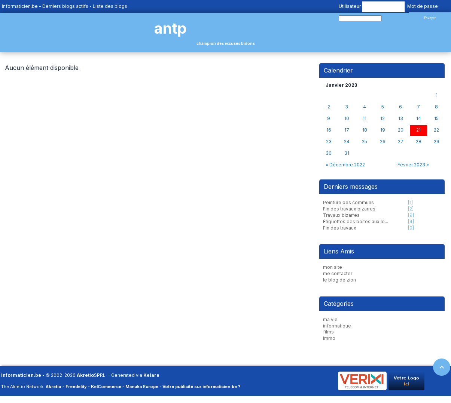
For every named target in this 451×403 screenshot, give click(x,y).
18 (364, 130)
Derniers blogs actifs (65, 6)
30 (329, 153)
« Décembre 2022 (345, 164)
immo (329, 338)
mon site (332, 267)
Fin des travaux (339, 228)
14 (418, 118)
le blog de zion (339, 280)
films (328, 332)
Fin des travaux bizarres (349, 209)
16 (328, 130)
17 (346, 130)
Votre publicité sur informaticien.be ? (201, 386)
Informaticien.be (20, 6)
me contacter (337, 273)
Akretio (85, 375)
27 (400, 141)
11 (364, 118)
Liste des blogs (110, 6)
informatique (337, 326)
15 (436, 118)
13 (400, 118)
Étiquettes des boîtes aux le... (355, 221)
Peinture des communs (348, 202)
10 (346, 118)
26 (383, 141)
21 (418, 130)
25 (364, 141)
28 (418, 141)
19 (382, 130)
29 (436, 141)
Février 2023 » (413, 164)
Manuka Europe (141, 386)
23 (329, 141)
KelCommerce (106, 386)
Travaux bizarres (341, 215)
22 (436, 130)
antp (170, 28)
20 (400, 130)
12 (382, 118)
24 (347, 141)
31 (346, 153)
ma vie (330, 319)
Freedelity (76, 386)
